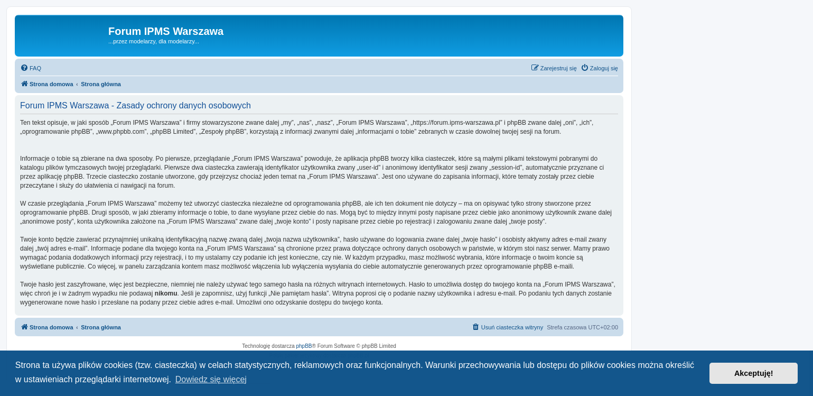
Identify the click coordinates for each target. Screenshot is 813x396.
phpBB (304, 346)
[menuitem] (30, 68)
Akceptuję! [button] (753, 373)
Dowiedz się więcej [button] (211, 379)
